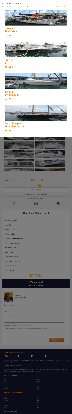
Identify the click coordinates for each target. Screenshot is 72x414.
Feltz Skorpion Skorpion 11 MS (14, 125)
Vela (54, 7)
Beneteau (66, 7)
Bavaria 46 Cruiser (11, 29)
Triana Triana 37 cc (12, 93)
